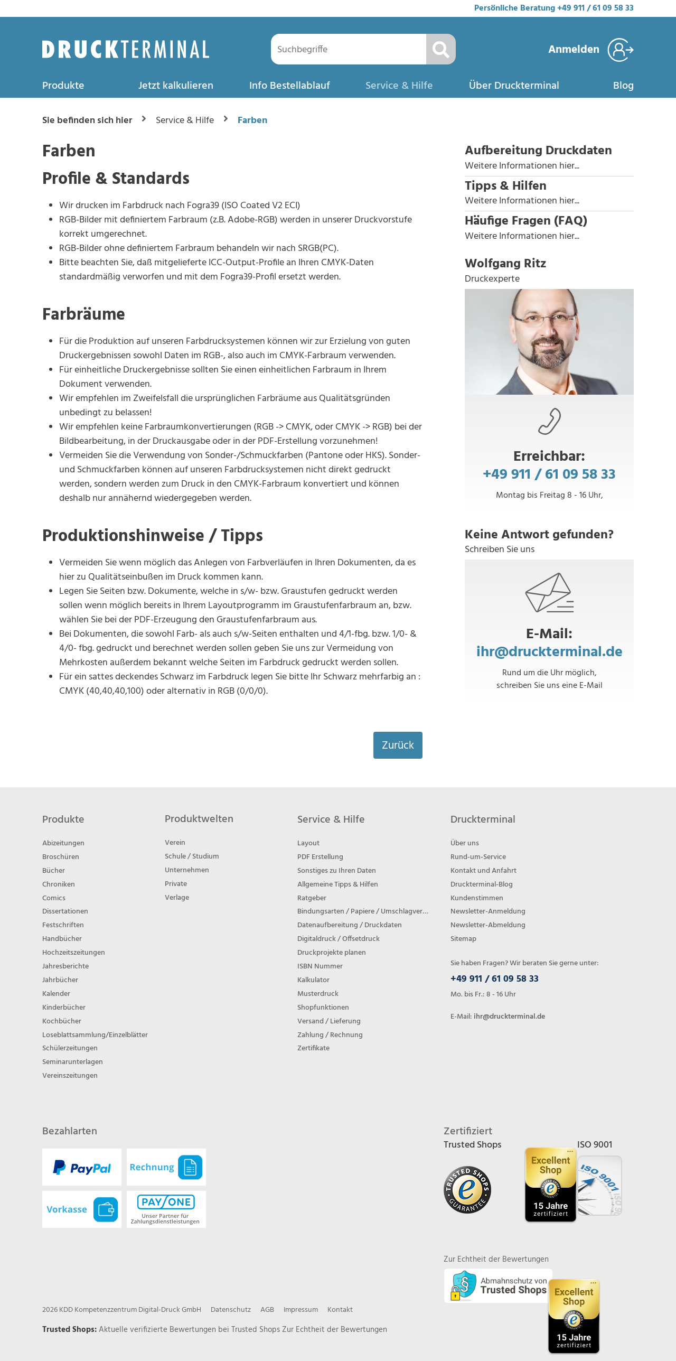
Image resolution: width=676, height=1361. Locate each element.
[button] (549, 158)
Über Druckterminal (514, 86)
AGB (267, 1310)
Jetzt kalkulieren (175, 86)
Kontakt (340, 1310)
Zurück (398, 745)
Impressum (301, 1310)
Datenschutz (231, 1310)
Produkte (63, 86)
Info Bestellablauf (289, 86)
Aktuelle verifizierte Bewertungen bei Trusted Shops (190, 1329)
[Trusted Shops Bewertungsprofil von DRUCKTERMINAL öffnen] (573, 1316)
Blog (623, 86)
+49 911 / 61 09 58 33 (595, 8)
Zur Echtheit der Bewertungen (334, 1329)
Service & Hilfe (399, 86)
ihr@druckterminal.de (549, 652)
